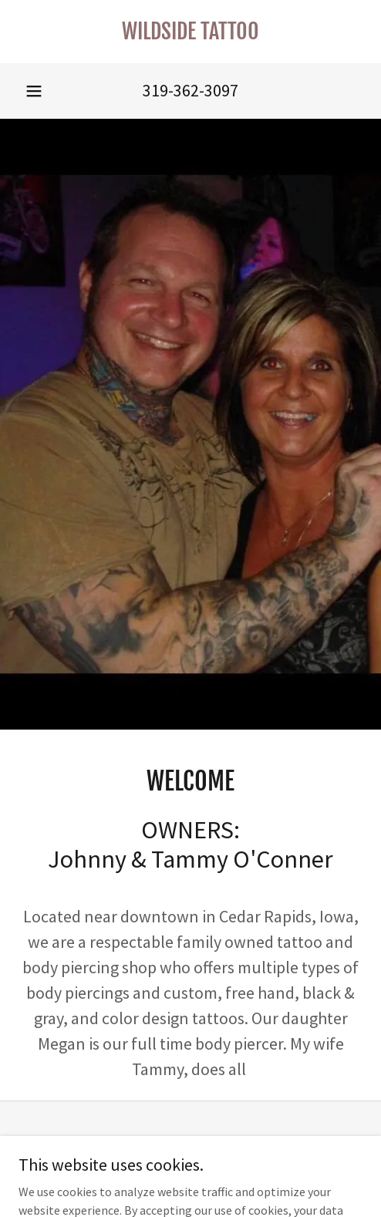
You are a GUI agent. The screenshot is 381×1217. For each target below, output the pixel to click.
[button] (34, 91)
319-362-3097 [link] (190, 90)
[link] (190, 32)
